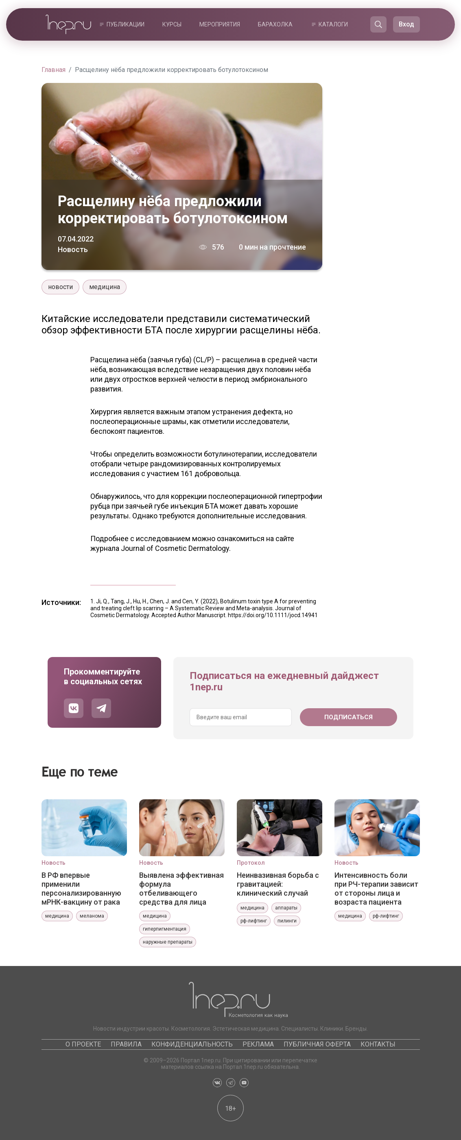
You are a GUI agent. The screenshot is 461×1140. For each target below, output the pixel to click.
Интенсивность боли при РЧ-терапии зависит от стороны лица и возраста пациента (376, 888)
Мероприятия (219, 24)
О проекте (83, 1044)
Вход (406, 24)
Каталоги (333, 24)
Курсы (171, 24)
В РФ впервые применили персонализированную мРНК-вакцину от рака (81, 888)
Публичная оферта (317, 1044)
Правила (126, 1044)
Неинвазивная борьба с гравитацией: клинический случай (278, 884)
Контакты (377, 1044)
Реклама (258, 1044)
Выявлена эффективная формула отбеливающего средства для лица (181, 888)
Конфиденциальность (192, 1044)
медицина (104, 287)
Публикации (125, 24)
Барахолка (275, 24)
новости (60, 287)
